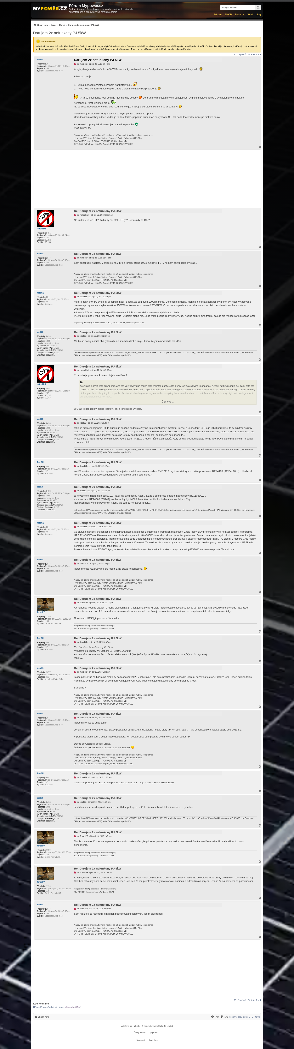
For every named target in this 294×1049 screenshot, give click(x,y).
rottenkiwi (41, 229)
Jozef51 (40, 293)
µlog (258, 14)
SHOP (228, 14)
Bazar (238, 14)
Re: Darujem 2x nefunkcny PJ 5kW (98, 211)
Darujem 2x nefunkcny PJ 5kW (59, 33)
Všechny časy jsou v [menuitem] (244, 1017)
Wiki (250, 14)
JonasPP (41, 612)
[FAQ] (215, 1017)
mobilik (40, 59)
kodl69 (40, 332)
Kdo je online (41, 1003)
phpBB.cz (154, 1033)
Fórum (218, 14)
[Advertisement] (147, 179)
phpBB (137, 1026)
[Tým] (224, 1017)
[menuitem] (66, 24)
